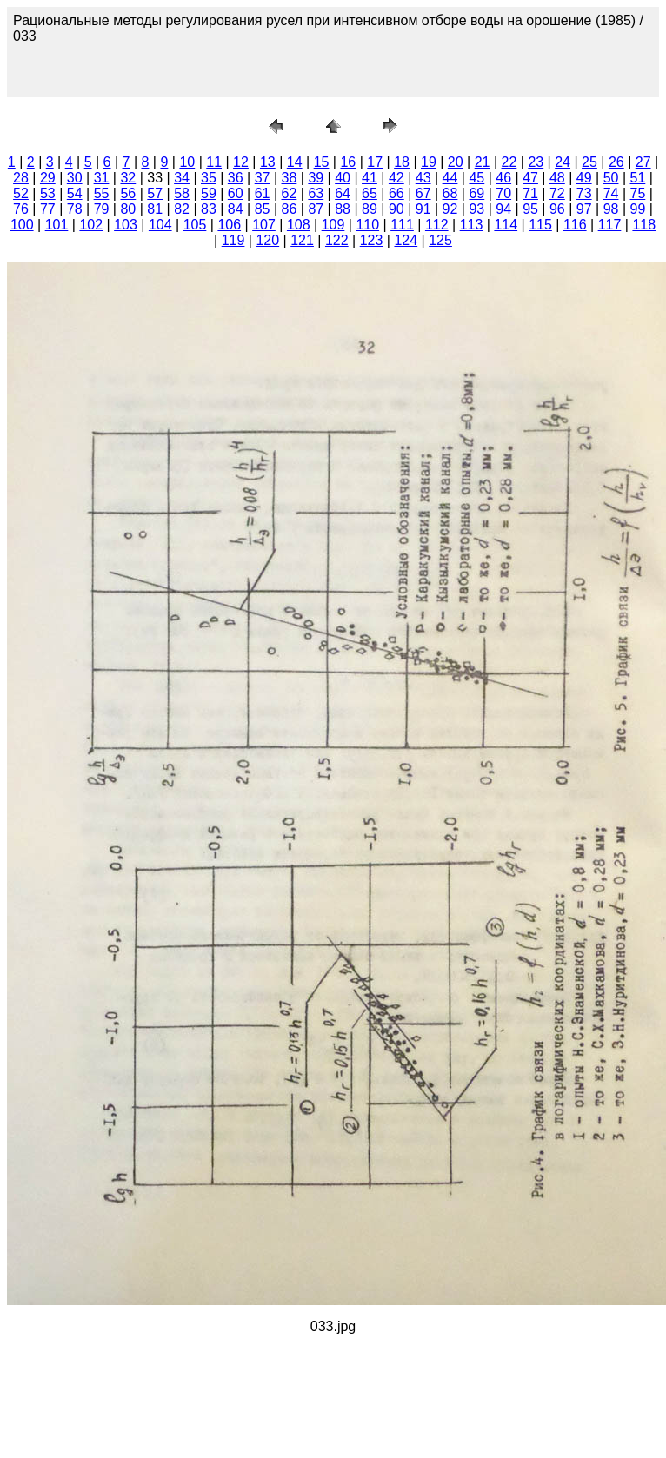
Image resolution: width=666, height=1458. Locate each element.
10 (187, 162)
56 (128, 193)
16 (348, 162)
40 (342, 177)
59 (208, 193)
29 (48, 177)
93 (476, 209)
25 (589, 162)
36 (235, 177)
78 (75, 209)
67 (423, 193)
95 (530, 209)
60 (235, 193)
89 (369, 209)
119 (233, 240)
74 (611, 193)
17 (375, 162)
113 (471, 224)
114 (505, 224)
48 (557, 177)
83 (208, 209)
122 (337, 240)
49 (584, 177)
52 (21, 193)
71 (530, 193)
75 (638, 193)
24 (562, 162)
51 (638, 177)
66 (396, 193)
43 (423, 177)
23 (535, 162)
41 (369, 177)
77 (48, 209)
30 (75, 177)
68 (450, 193)
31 (102, 177)
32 (128, 177)
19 (428, 162)
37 (262, 177)
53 (48, 193)
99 (638, 209)
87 (315, 209)
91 (423, 209)
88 (342, 209)
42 (396, 177)
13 (268, 162)
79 (102, 209)
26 (616, 162)
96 (557, 209)
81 (155, 209)
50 (611, 177)
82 (182, 209)
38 (289, 177)
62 (289, 193)
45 (476, 177)
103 (125, 224)
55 (102, 193)
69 (476, 193)
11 (214, 162)
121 (302, 240)
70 (503, 193)
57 (155, 193)
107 (264, 224)
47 (530, 177)
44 (450, 177)
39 (315, 177)
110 (367, 224)
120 (267, 240)
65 (369, 193)
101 (57, 224)
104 (160, 224)
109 (333, 224)
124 (405, 240)
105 (195, 224)
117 (610, 224)
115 (540, 224)
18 (402, 162)
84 (235, 209)
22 (509, 162)
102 (91, 224)
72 (557, 193)
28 (21, 177)
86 (289, 209)
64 (342, 193)
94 (503, 209)
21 (482, 162)
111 (402, 224)
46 (503, 177)
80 (128, 209)
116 (575, 224)
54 (75, 193)
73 (584, 193)
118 (644, 224)
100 (22, 224)
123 (371, 240)
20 (455, 162)
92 (450, 209)
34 (182, 177)
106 (229, 224)
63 (315, 193)
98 (611, 209)
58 (182, 193)
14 (295, 162)
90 (396, 209)
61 (262, 193)
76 (21, 209)
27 (643, 162)
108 (298, 224)
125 (440, 240)
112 (437, 224)
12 (241, 162)
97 (584, 209)
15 (322, 162)
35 (208, 177)
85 (262, 209)
